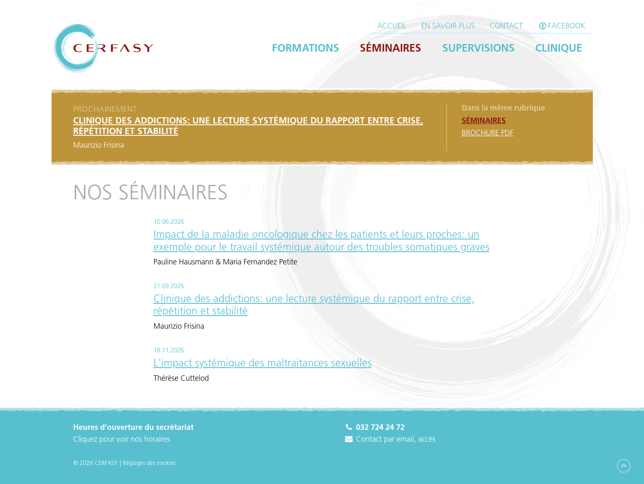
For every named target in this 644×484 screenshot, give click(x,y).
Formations (305, 47)
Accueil (391, 25)
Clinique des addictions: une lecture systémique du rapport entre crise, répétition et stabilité (313, 304)
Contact (506, 25)
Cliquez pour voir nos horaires (121, 439)
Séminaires (390, 47)
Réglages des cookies (149, 463)
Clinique (558, 47)
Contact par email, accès (390, 439)
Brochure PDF (487, 133)
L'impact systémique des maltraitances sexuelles (262, 362)
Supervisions (478, 47)
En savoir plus (448, 25)
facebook (561, 25)
